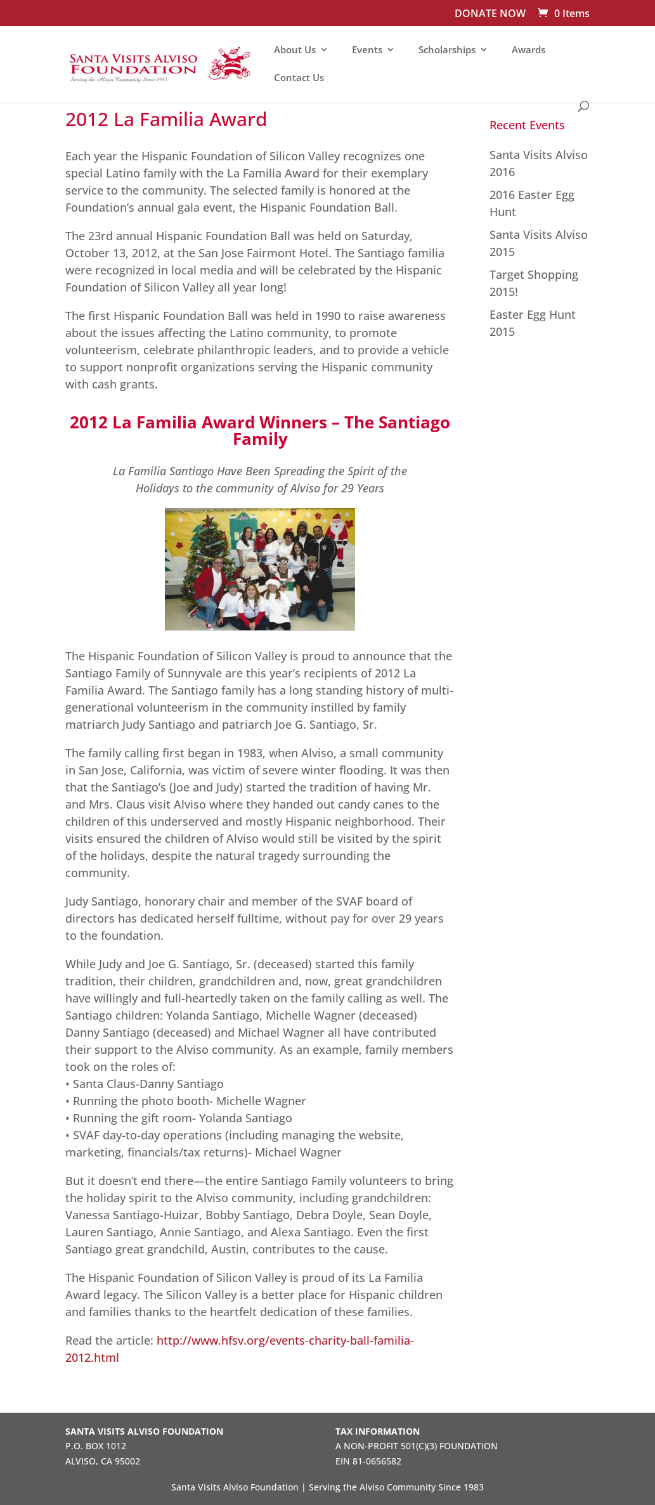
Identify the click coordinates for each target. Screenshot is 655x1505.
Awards (528, 50)
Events (367, 50)
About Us (295, 50)
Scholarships (447, 50)
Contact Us (299, 78)
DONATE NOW (490, 14)
